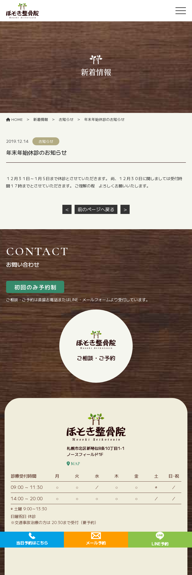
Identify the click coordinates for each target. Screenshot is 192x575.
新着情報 (40, 119)
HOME (14, 119)
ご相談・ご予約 (96, 346)
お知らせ (66, 119)
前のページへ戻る (96, 209)
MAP (73, 463)
